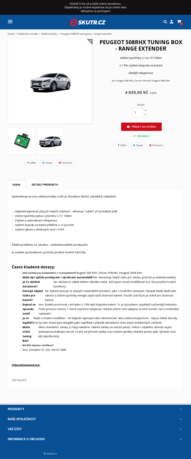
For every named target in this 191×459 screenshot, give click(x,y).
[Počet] (138, 112)
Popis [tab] (16, 185)
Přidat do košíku (141, 127)
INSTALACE (19, 380)
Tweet (47, 163)
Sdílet (31, 163)
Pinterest (65, 163)
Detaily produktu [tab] (45, 184)
